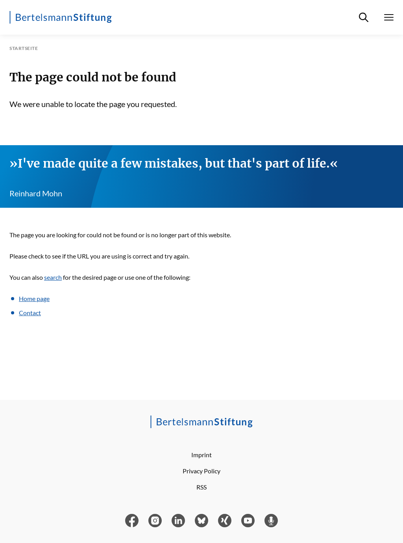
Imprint (201, 454)
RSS (201, 487)
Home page (34, 298)
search (53, 277)
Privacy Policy (201, 471)
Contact (30, 312)
